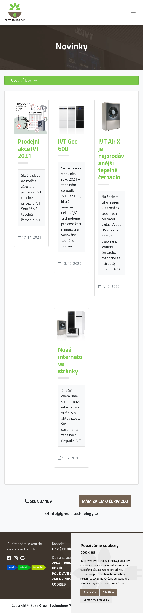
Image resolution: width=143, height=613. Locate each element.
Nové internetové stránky (70, 360)
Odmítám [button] (108, 592)
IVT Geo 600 (68, 145)
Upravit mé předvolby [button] (96, 599)
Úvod (15, 80)
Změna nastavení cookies (67, 582)
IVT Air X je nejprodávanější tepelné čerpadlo (111, 159)
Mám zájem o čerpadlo (105, 501)
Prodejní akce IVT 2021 (28, 148)
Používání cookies (68, 573)
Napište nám (63, 549)
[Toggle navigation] (133, 12)
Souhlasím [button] (89, 592)
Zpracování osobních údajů (71, 566)
